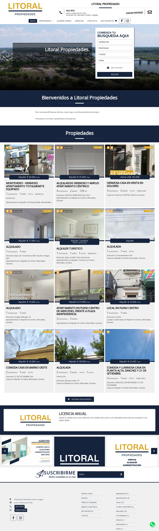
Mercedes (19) (121, 511)
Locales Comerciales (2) (124, 507)
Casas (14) (120, 502)
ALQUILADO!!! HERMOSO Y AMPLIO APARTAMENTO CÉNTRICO (78, 222)
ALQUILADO (13, 282)
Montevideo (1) (121, 524)
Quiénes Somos (64, 21)
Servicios (79, 21)
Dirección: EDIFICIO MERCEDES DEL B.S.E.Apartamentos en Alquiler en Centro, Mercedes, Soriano (76, 235)
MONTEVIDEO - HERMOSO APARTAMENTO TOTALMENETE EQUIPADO (25, 223)
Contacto (92, 21)
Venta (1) (119, 529)
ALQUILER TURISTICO (69, 284)
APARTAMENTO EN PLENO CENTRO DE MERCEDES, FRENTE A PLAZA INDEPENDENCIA (78, 345)
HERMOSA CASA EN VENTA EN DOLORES (125, 221)
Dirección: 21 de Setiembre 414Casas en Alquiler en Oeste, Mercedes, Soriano (126, 292)
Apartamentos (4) (122, 498)
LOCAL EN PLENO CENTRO (123, 342)
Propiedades (46, 21)
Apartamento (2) (122, 493)
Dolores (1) (120, 520)
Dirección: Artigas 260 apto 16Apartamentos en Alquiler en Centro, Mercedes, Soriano (25, 354)
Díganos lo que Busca (89, 507)
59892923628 (20, 510)
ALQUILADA (114, 282)
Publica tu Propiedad (89, 502)
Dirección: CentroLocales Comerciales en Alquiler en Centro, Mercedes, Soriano (129, 354)
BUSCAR (114, 74)
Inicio (33, 21)
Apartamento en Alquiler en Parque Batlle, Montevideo (28, 239)
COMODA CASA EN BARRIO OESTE (26, 405)
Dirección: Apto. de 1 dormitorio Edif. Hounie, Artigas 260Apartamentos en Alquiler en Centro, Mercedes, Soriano (27, 295)
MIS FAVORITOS (109, 21)
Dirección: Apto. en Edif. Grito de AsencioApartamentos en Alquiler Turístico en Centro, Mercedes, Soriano (76, 296)
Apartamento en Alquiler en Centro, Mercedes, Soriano (79, 358)
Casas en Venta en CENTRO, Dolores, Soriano (126, 232)
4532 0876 (69, 10)
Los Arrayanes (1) (122, 515)
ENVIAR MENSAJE (139, 12)
